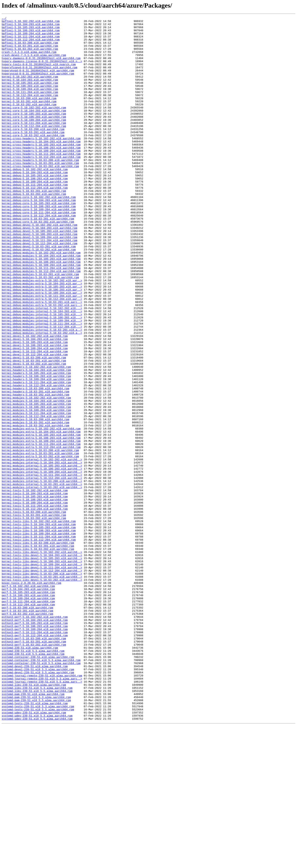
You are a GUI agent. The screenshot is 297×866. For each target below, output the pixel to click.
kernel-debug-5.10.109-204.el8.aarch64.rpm (35, 215)
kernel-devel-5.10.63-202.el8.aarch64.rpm (34, 433)
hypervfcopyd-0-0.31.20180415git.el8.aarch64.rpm (39, 78)
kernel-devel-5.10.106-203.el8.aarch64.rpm (35, 411)
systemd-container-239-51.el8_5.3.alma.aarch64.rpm (41, 789)
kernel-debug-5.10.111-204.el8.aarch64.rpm (35, 218)
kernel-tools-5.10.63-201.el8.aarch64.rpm (34, 615)
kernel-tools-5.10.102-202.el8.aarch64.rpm (35, 585)
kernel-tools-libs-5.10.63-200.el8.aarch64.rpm (38, 648)
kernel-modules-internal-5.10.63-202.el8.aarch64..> (42, 581)
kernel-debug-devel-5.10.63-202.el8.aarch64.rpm (39, 296)
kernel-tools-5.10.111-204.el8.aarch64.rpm (35, 604)
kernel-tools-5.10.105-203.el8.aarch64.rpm (35, 593)
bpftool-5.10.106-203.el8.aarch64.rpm (31, 33)
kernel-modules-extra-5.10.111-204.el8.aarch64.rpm (41, 530)
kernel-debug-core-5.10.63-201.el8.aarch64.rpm (38, 259)
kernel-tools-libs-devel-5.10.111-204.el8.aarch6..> (42, 678)
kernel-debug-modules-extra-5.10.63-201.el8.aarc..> (42, 359)
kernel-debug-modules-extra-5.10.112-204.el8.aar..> (42, 355)
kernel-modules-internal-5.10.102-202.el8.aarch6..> (42, 548)
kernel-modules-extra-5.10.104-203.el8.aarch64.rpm (41, 515)
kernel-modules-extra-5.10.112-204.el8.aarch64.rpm (41, 533)
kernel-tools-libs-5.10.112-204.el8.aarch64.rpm (39, 644)
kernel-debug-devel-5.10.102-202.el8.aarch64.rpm (39, 267)
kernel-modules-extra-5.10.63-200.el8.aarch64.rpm (40, 537)
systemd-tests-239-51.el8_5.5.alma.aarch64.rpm (38, 848)
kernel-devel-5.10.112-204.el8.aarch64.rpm (35, 422)
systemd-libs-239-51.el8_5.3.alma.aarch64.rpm (37, 822)
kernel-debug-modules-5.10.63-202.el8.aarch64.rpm (40, 330)
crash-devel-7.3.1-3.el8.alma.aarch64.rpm (34, 63)
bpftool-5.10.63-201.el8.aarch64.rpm (30, 52)
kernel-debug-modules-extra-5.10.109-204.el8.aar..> (42, 348)
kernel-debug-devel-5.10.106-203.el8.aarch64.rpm (39, 278)
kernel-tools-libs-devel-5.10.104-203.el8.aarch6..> (42, 663)
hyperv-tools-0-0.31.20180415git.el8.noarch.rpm (39, 74)
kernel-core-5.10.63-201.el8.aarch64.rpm (33, 155)
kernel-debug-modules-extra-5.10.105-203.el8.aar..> (42, 341)
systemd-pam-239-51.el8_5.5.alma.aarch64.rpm (36, 837)
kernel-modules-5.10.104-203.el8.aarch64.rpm (36, 478)
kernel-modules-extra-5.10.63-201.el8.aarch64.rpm (40, 541)
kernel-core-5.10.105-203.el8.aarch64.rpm (34, 133)
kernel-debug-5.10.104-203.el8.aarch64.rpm (35, 204)
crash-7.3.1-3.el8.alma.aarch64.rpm (29, 59)
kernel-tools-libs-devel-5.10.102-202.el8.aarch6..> (42, 659)
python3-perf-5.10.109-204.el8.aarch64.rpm (35, 752)
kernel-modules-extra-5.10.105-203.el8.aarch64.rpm (41, 518)
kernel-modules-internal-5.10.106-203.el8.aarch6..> (42, 559)
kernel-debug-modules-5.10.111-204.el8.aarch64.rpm (41, 318)
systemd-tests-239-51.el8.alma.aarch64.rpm (35, 841)
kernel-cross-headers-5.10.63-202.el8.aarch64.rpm (40, 196)
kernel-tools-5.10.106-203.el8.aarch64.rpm (35, 596)
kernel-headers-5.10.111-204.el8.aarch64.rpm (36, 455)
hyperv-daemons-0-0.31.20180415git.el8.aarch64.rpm (41, 67)
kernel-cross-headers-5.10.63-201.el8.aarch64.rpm (40, 192)
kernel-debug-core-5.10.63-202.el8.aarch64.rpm (38, 263)
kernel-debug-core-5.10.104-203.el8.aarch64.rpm (39, 237)
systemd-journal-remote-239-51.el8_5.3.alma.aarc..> (42, 811)
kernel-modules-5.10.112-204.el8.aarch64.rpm (36, 496)
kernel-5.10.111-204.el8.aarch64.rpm (30, 107)
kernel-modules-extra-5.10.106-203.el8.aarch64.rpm (41, 522)
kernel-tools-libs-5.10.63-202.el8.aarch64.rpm (38, 656)
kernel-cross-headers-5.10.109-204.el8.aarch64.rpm (41, 178)
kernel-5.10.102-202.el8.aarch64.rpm (30, 89)
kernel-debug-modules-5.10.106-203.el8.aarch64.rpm (41, 311)
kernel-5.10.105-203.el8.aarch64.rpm (30, 96)
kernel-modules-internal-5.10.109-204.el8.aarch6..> (42, 563)
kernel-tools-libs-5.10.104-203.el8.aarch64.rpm (39, 626)
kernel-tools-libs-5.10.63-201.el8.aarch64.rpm (38, 652)
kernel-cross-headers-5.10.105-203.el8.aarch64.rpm (41, 170)
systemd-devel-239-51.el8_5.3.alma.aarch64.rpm (38, 800)
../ (4, 18)
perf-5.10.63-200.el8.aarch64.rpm (27, 726)
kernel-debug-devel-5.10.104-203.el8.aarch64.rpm (39, 270)
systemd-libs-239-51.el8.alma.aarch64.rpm (34, 819)
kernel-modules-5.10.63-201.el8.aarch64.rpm (35, 504)
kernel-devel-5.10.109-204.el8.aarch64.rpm (35, 415)
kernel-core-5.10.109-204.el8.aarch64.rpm (34, 141)
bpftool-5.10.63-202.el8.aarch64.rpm (30, 55)
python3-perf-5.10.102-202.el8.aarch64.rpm (35, 737)
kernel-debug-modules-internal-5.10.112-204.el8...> (42, 389)
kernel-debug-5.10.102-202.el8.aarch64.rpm (35, 200)
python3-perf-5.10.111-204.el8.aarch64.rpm (35, 756)
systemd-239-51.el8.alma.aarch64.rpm (30, 774)
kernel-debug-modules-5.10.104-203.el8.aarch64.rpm (41, 304)
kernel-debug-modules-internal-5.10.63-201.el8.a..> (42, 393)
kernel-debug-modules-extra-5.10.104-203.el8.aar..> (42, 337)
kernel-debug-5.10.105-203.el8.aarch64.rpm (35, 207)
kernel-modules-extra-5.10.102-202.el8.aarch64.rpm (41, 511)
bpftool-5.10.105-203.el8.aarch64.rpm (31, 29)
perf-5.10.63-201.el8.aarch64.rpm (27, 730)
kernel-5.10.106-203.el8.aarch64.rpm (30, 100)
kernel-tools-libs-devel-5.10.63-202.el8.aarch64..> (42, 693)
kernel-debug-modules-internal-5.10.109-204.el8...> (42, 381)
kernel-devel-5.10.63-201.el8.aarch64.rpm (34, 430)
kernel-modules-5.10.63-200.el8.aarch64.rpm (35, 500)
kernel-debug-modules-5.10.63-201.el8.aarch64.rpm (40, 326)
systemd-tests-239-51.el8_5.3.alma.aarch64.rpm (38, 844)
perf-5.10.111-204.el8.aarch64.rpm (28, 719)
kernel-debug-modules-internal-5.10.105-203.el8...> (42, 374)
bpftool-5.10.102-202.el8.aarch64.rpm (31, 22)
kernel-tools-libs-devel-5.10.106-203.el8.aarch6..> (42, 670)
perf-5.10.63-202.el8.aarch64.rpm (27, 733)
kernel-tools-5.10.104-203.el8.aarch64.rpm (35, 589)
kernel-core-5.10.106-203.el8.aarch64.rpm (34, 137)
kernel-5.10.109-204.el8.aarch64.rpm (30, 104)
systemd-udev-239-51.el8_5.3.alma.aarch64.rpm (37, 856)
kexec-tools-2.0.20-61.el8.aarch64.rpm (31, 696)
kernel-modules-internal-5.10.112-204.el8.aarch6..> (42, 570)
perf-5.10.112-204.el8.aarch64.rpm (28, 722)
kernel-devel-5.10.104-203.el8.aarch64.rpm (35, 404)
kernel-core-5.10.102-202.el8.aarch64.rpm (34, 126)
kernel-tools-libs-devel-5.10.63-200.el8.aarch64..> (42, 685)
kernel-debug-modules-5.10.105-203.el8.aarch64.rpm (41, 307)
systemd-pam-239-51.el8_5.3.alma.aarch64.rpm (36, 833)
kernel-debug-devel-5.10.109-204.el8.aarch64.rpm (39, 281)
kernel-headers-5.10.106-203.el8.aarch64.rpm (36, 448)
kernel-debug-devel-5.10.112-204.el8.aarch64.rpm (39, 289)
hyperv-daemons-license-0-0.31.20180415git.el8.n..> (42, 70)
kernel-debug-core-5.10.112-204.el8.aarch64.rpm (39, 255)
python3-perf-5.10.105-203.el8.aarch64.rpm (35, 744)
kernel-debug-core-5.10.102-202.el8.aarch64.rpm (39, 233)
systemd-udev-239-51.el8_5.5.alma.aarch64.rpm (37, 859)
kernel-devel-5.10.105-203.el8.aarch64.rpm (35, 407)
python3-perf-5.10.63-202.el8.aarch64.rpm (34, 770)
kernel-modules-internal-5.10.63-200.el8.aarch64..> (42, 574)
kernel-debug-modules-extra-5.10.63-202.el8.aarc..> (42, 363)
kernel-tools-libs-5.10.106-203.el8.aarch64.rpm (39, 633)
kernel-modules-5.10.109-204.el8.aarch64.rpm (36, 489)
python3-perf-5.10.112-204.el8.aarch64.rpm (35, 759)
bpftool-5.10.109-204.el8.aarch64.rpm (31, 37)
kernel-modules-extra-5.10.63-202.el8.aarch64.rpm (40, 544)
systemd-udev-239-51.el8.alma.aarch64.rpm (34, 852)
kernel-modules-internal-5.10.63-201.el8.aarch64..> (42, 578)
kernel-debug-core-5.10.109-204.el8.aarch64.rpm (39, 248)
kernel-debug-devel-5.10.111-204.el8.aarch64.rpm (39, 285)
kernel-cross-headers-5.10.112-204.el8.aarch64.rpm (41, 185)
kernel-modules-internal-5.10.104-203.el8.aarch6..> (42, 552)
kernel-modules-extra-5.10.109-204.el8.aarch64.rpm (41, 526)
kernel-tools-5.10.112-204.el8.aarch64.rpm (35, 607)
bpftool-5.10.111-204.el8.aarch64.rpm (31, 41)
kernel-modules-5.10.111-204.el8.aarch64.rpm (36, 493)
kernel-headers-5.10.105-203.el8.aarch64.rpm (36, 444)
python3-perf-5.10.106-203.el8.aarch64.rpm (35, 748)
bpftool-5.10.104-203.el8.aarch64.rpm (31, 26)
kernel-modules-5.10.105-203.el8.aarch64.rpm (36, 481)
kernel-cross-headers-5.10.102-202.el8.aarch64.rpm (41, 163)
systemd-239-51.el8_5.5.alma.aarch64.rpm (33, 781)
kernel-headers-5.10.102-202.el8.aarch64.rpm (36, 437)
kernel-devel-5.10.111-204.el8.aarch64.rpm (35, 418)
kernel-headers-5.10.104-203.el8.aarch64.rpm (36, 441)
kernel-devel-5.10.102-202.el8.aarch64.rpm (35, 400)
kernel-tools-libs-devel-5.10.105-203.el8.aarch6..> (42, 667)
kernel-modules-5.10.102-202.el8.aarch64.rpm (36, 474)
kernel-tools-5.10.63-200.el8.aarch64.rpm (34, 611)
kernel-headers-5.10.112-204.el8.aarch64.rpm (36, 459)
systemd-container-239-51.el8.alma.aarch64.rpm (38, 785)
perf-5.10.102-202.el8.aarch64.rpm (28, 700)
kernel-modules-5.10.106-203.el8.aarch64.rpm (36, 485)
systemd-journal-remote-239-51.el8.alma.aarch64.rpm (42, 807)
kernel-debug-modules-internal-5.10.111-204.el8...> (42, 385)
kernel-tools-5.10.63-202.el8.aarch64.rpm (34, 618)
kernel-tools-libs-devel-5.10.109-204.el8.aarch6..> (42, 674)
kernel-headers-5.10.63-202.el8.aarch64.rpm (35, 470)
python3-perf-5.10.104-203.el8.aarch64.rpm (35, 741)
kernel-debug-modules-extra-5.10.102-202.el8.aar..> (42, 333)
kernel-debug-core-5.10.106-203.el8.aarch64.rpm (39, 244)
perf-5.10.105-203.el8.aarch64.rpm (28, 707)
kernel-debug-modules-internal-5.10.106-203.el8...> (42, 378)
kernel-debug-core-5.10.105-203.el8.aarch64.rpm (39, 241)
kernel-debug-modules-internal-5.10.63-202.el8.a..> (42, 396)
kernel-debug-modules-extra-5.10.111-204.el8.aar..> (42, 352)
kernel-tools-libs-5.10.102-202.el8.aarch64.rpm (39, 622)
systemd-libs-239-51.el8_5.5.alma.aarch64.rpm (37, 826)
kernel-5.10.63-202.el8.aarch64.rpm (29, 122)
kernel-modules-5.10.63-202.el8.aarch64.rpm (35, 507)
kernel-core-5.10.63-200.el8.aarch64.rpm (33, 152)
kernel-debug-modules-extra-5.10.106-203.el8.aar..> (42, 344)
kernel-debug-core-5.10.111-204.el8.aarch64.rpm (39, 252)
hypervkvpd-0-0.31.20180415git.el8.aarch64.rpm (38, 81)
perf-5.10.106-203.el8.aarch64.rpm (28, 711)
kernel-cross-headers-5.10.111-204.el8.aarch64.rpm (41, 181)
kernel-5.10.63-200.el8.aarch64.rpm (29, 115)
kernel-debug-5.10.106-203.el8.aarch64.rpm (35, 211)
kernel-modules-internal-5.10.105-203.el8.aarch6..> (42, 556)
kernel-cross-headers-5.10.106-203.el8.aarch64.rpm (41, 174)
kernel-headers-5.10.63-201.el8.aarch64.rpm (35, 467)
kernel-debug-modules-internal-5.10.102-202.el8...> (42, 367)
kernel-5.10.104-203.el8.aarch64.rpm (30, 92)
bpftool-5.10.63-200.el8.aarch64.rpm (30, 48)
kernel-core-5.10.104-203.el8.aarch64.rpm (34, 130)
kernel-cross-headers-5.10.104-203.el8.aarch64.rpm (41, 167)
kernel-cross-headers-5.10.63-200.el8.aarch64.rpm (40, 189)
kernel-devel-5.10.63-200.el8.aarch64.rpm (34, 426)
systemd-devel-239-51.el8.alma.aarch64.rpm (35, 796)
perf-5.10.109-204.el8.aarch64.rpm (28, 715)
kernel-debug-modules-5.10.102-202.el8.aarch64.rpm (41, 300)
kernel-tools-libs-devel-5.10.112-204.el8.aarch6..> (42, 681)
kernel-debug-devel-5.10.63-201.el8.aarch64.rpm (39, 292)
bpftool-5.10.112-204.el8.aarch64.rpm (31, 44)
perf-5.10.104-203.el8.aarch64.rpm (28, 704)
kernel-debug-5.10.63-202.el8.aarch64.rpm (34, 230)
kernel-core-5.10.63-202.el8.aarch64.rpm (33, 159)
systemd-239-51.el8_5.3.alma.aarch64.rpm (33, 778)
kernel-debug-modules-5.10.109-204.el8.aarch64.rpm (41, 315)
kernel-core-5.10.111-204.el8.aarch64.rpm (34, 144)
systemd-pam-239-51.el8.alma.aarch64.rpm (33, 830)
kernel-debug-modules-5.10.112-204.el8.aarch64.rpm (41, 322)
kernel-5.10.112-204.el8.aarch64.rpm (30, 111)
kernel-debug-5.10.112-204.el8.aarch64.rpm (35, 222)
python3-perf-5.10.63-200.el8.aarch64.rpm (34, 763)
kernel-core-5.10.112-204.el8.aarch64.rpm (34, 148)
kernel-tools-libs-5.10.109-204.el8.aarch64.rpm (39, 637)
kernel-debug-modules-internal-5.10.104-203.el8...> (42, 370)
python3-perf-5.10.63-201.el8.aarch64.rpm (34, 767)
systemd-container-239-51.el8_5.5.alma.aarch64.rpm (41, 793)
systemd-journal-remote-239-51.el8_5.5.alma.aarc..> (42, 815)
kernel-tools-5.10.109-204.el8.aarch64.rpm (35, 600)
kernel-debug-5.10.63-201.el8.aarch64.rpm (34, 226)
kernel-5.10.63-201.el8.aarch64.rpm (29, 118)
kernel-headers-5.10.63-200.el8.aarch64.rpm (35, 463)
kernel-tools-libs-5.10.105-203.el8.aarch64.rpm (39, 630)
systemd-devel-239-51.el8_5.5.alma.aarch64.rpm (38, 804)
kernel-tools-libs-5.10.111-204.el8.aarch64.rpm (39, 641)
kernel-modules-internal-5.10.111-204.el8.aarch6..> (42, 567)
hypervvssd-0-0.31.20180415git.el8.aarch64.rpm (38, 85)
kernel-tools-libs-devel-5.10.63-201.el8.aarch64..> (42, 689)
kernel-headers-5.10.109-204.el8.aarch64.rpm (36, 452)
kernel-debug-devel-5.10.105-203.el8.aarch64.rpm (39, 274)
